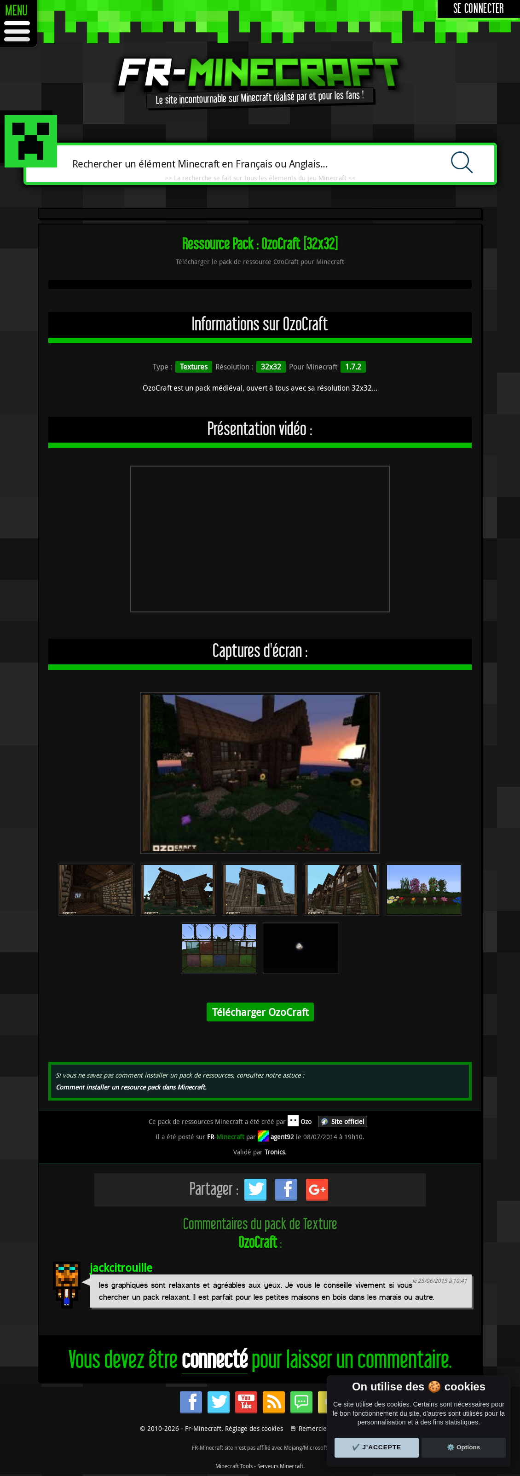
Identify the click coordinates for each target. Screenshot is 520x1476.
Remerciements (322, 1428)
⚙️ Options (463, 1447)
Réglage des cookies (254, 1428)
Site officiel (347, 1121)
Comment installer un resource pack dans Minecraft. (131, 1087)
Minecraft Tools (234, 1466)
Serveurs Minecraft (280, 1466)
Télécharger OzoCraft (260, 1012)
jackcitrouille (121, 1267)
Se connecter (478, 9)
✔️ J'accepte (377, 1447)
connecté (215, 1360)
